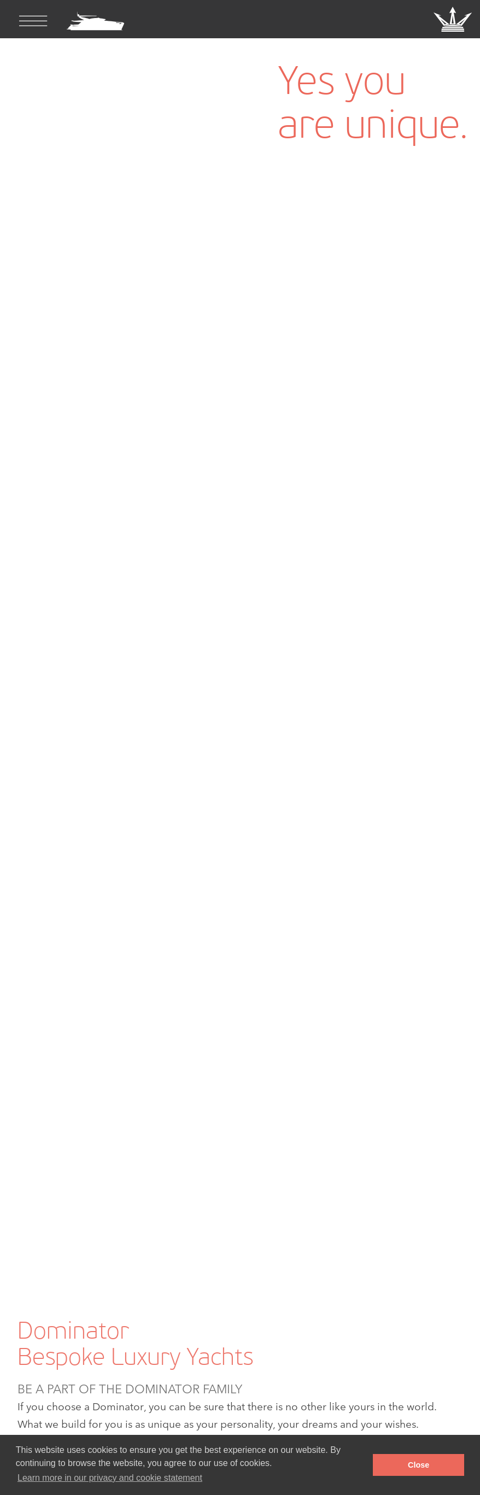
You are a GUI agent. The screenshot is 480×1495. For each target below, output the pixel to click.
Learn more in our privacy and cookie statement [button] (109, 1477)
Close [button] (418, 1465)
